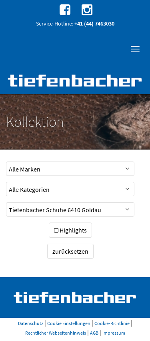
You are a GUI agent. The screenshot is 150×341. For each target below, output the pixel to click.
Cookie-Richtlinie (112, 323)
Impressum (113, 333)
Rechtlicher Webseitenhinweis (55, 333)
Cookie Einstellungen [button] (68, 323)
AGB (94, 333)
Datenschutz (30, 323)
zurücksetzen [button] (70, 251)
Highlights (70, 230)
